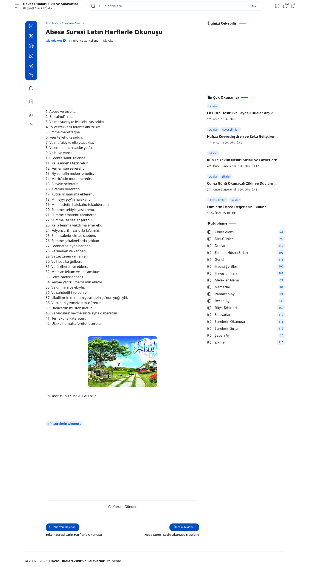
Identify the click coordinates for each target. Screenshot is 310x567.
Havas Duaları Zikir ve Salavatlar (50, 4)
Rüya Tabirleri (222, 307)
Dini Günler (220, 238)
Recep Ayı (218, 300)
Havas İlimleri (230, 129)
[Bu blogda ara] (171, 6)
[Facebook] (31, 26)
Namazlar (218, 287)
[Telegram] (31, 66)
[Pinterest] (31, 46)
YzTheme (113, 561)
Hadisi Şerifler (222, 266)
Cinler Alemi (220, 232)
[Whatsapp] (31, 56)
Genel (215, 259)
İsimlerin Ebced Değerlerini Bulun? (236, 207)
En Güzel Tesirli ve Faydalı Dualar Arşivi (240, 113)
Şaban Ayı (219, 335)
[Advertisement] (122, 78)
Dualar (213, 106)
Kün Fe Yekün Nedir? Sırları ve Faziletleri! (242, 160)
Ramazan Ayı (221, 294)
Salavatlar (219, 314)
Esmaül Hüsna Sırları (227, 252)
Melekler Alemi (223, 280)
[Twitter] (31, 36)
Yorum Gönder (122, 506)
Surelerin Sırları (223, 328)
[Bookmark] (31, 101)
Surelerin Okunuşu (64, 424)
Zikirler (213, 153)
